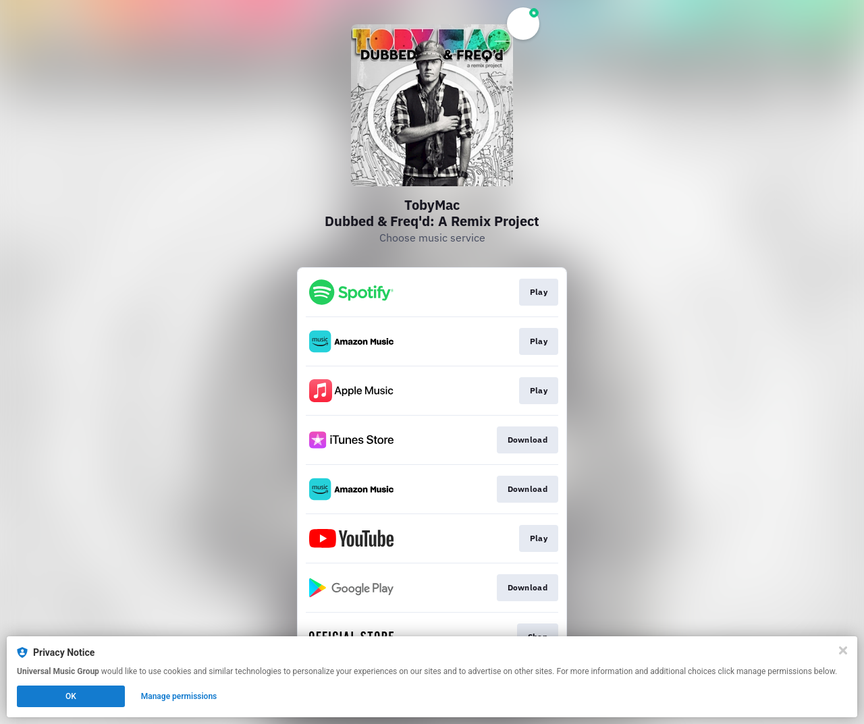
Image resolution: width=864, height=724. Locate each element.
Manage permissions (179, 696)
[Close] (843, 650)
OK (70, 696)
